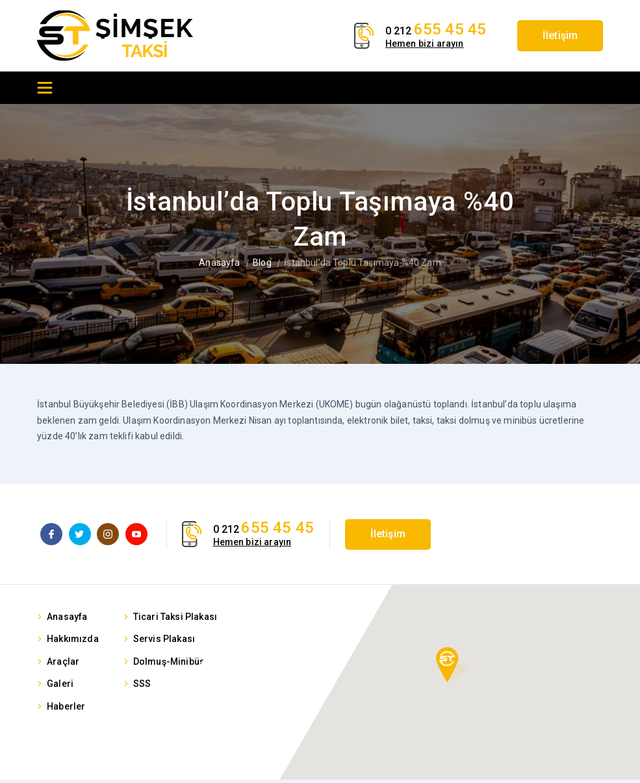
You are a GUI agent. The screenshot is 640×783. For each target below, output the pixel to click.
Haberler (66, 709)
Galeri (60, 687)
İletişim (554, 35)
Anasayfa (219, 262)
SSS (142, 687)
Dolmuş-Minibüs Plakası (186, 665)
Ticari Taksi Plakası (175, 620)
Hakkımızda (73, 642)
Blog (262, 262)
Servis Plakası (164, 642)
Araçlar (63, 665)
